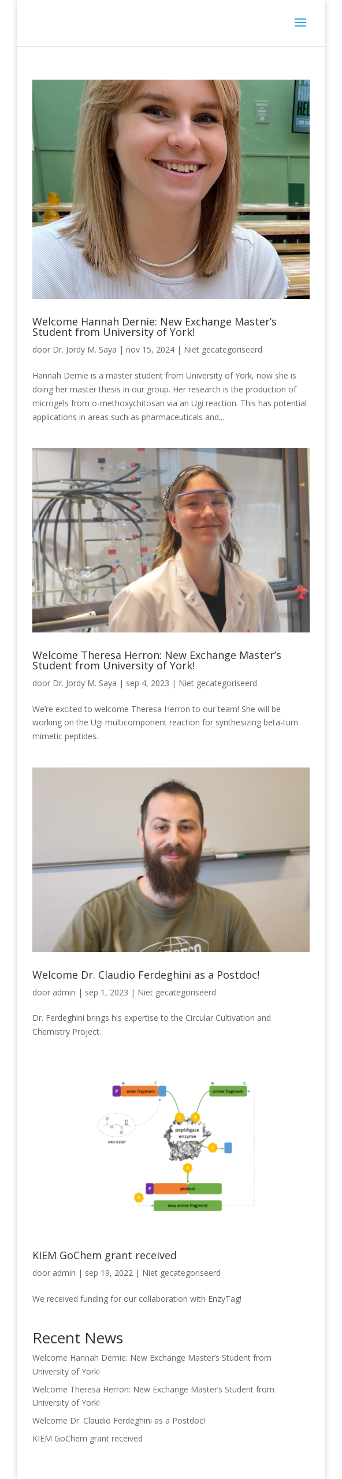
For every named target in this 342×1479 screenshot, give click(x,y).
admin (64, 992)
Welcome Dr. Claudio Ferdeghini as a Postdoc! (145, 975)
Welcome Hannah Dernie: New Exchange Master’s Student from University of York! (154, 326)
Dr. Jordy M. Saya (85, 349)
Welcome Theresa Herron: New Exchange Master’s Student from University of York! (156, 660)
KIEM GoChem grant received (104, 1255)
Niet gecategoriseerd (223, 349)
